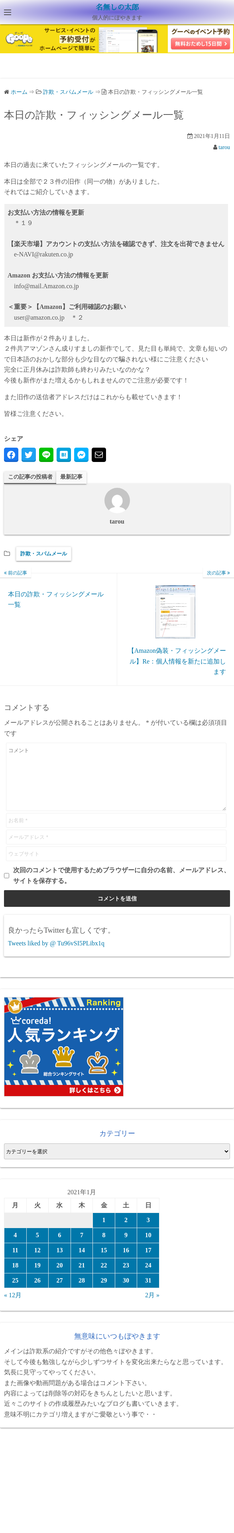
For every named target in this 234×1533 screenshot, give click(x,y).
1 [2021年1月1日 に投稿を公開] (104, 1231)
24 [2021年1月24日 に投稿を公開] (148, 1277)
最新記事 (71, 477)
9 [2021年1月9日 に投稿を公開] (126, 1247)
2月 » (152, 1307)
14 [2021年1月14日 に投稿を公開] (82, 1262)
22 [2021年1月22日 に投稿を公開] (104, 1277)
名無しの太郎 (117, 7)
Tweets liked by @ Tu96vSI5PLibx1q (56, 955)
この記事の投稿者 (30, 477)
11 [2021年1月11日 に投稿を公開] (15, 1262)
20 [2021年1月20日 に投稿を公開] (59, 1277)
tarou (224, 147)
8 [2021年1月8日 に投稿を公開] (104, 1247)
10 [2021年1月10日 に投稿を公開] (148, 1247)
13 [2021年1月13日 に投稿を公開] (59, 1262)
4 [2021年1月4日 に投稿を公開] (15, 1247)
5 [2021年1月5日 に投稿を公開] (37, 1247)
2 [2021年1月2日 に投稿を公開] (126, 1231)
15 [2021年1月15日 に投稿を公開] (104, 1262)
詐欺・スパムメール (43, 554)
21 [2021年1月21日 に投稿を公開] (82, 1277)
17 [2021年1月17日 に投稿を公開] (148, 1262)
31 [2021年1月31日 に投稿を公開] (148, 1292)
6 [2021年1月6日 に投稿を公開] (59, 1247)
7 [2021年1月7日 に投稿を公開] (81, 1247)
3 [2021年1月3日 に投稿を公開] (148, 1231)
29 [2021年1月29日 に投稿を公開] (104, 1292)
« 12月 (13, 1307)
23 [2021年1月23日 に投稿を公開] (126, 1277)
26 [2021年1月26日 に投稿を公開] (37, 1292)
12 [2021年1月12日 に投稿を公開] (37, 1262)
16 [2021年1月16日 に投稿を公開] (126, 1262)
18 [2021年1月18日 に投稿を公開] (15, 1277)
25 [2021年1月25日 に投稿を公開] (15, 1292)
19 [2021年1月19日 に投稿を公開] (37, 1277)
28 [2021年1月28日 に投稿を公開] (82, 1292)
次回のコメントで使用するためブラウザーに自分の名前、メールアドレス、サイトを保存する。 (121, 887)
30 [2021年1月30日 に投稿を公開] (126, 1292)
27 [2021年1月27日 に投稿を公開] (59, 1292)
